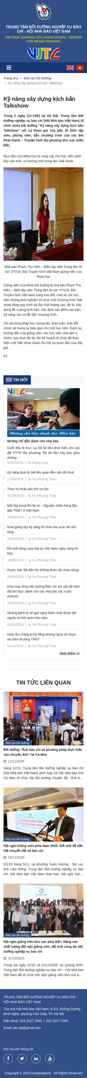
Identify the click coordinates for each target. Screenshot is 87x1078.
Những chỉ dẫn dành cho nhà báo (33, 441)
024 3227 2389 (57, 1021)
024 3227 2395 (31, 1021)
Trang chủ (10, 78)
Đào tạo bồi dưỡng (37, 78)
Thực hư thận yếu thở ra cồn (28, 489)
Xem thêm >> (70, 653)
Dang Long (40, 462)
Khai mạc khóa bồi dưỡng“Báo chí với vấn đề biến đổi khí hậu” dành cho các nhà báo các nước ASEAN (43, 591)
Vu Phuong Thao (44, 479)
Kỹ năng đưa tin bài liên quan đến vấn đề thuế (40, 472)
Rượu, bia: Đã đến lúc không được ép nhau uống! (43, 570)
